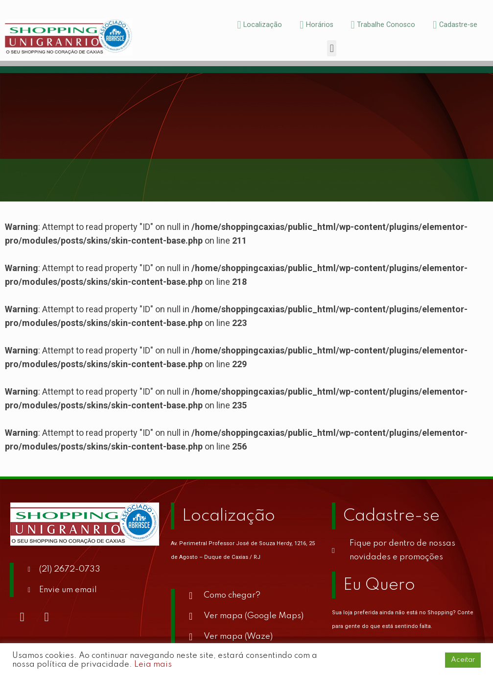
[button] (331, 48)
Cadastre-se (391, 516)
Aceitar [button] (463, 659)
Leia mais (153, 664)
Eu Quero (379, 585)
